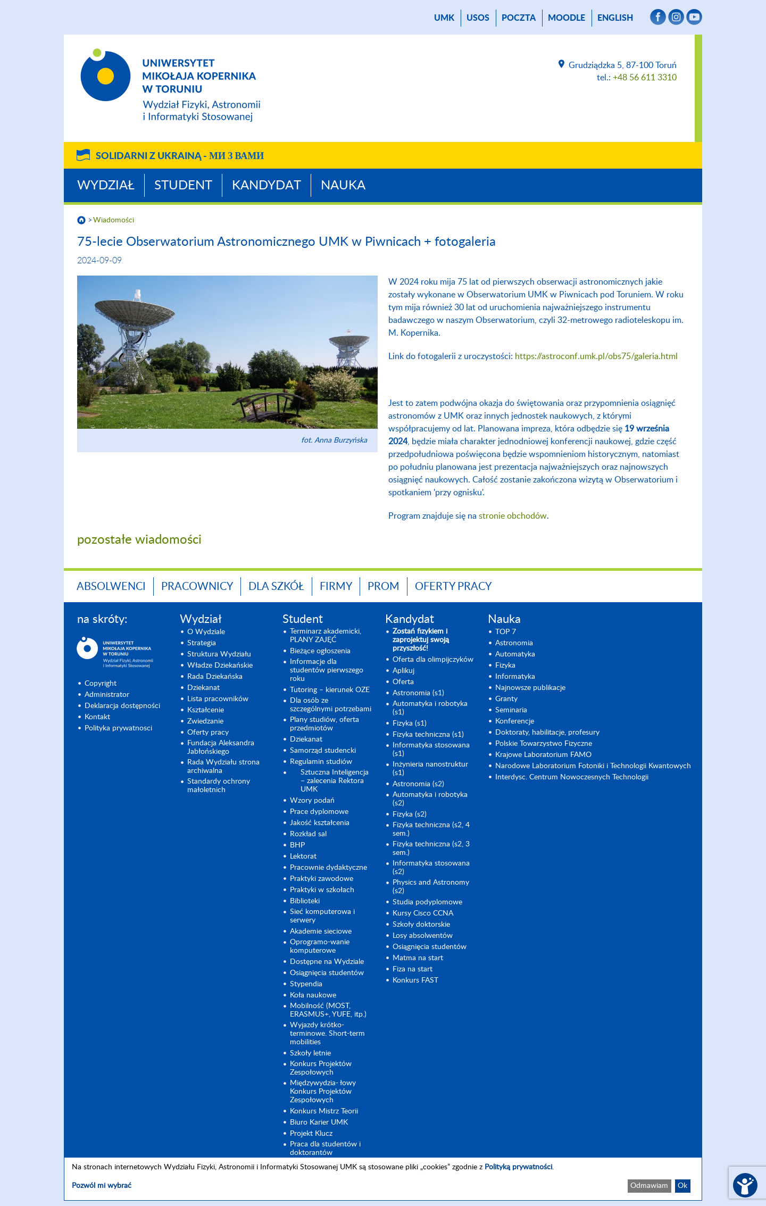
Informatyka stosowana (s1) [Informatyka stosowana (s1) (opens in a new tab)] (431, 750)
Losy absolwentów (423, 935)
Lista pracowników (217, 699)
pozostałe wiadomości (139, 540)
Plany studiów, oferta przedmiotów (324, 724)
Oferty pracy (453, 586)
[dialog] (383, 1179)
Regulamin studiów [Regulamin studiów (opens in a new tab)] (321, 762)
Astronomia (514, 643)
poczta (519, 18)
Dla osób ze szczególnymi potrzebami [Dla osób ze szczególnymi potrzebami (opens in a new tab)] (330, 705)
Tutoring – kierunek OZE (330, 690)
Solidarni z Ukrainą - (180, 156)
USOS (478, 18)
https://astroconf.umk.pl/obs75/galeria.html (596, 356)
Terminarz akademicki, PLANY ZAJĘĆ (325, 636)
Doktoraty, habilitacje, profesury (547, 732)
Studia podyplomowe (427, 902)
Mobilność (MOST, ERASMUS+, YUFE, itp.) (328, 1010)
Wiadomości (113, 220)
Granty (506, 699)
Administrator (107, 694)
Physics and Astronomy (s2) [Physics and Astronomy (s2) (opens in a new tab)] (431, 887)
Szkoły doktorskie (421, 924)
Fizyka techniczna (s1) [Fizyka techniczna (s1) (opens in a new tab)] (428, 734)
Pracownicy (197, 586)
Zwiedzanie (205, 721)
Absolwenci (111, 586)
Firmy (336, 586)
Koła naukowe (313, 995)
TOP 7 (505, 632)
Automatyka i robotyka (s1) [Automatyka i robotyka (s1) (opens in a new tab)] (430, 708)
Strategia (201, 643)
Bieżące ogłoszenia (320, 651)
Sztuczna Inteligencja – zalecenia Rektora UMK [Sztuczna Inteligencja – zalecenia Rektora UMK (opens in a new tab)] (335, 781)
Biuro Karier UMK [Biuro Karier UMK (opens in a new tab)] (319, 1122)
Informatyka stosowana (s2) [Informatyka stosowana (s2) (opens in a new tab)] (431, 868)
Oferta (403, 682)
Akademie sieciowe (321, 931)
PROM (383, 586)
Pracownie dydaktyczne (328, 867)
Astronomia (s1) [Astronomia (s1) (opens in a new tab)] (418, 693)
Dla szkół (276, 586)
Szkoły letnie (310, 1053)
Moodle (566, 18)
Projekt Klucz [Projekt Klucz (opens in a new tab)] (311, 1133)
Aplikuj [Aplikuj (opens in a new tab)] (403, 671)
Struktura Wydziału (219, 654)
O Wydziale (206, 632)
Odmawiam (649, 1186)
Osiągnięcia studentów (327, 973)
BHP (297, 845)
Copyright (100, 683)
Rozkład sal (308, 834)
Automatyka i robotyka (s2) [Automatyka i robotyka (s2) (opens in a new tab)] (430, 799)
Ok (682, 1186)
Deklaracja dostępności (122, 706)
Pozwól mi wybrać (101, 1186)
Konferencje (514, 721)
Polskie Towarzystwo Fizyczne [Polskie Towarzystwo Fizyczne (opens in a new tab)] (543, 743)
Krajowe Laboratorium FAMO (543, 755)
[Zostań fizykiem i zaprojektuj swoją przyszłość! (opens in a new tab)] (434, 640)
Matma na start (418, 958)
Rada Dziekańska (215, 676)
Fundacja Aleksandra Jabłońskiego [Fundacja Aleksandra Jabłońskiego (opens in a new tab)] (220, 747)
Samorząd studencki (323, 750)
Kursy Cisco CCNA (423, 913)
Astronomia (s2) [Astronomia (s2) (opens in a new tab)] (418, 784)
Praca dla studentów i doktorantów (325, 1149)
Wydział (106, 185)
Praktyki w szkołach (322, 890)
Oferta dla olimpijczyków (433, 659)
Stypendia (306, 984)
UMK (444, 18)
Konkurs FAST (415, 980)
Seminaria (511, 710)
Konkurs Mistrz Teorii (324, 1111)
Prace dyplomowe (319, 812)
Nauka (343, 185)
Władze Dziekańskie (220, 665)
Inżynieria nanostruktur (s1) (430, 769)
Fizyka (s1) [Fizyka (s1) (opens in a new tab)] (410, 723)
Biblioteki (305, 901)
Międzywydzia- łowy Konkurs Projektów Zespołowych (323, 1091)
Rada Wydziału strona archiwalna (223, 767)
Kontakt (97, 717)
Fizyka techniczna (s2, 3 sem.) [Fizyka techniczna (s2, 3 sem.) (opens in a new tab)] (431, 848)
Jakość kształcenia (319, 823)
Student (183, 185)
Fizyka (505, 665)
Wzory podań (312, 800)
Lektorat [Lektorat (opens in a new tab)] (303, 856)
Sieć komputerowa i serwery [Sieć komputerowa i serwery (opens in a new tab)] (322, 916)
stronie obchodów (513, 516)
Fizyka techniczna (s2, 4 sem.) (431, 829)
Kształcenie (205, 710)
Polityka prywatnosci (118, 728)
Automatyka (515, 654)
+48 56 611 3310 (645, 77)
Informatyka (515, 676)
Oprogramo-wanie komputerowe (319, 946)
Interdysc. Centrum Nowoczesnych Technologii (571, 777)
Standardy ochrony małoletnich (218, 786)
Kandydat (266, 185)
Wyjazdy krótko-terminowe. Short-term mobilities (327, 1033)
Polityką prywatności (518, 1167)
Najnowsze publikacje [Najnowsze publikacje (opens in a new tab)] (530, 688)
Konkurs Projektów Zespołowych (321, 1068)
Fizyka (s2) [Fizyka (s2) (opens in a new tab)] (410, 814)
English (615, 18)
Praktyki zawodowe (321, 879)
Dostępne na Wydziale (327, 962)
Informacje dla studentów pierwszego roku (326, 670)
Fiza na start (412, 969)
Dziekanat (203, 688)
